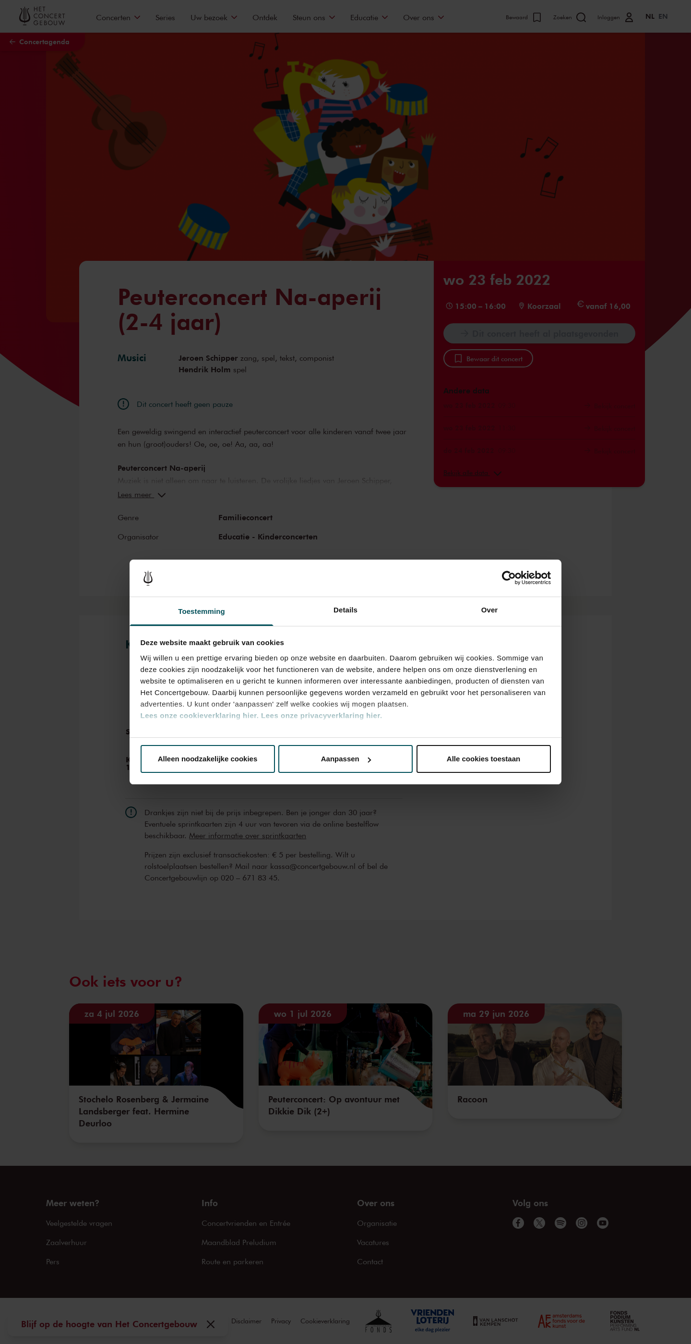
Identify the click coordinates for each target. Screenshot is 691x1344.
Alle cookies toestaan (483, 759)
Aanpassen (346, 759)
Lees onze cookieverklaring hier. (200, 715)
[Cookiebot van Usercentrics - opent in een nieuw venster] (509, 578)
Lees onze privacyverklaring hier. (321, 715)
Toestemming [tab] (201, 611)
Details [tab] (345, 610)
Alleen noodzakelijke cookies (208, 759)
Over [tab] (489, 610)
